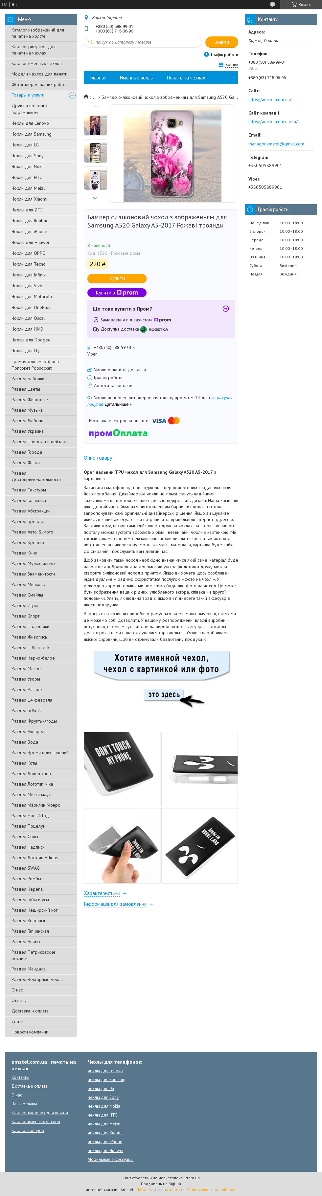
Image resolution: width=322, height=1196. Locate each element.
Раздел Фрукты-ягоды (34, 721)
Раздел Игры (25, 605)
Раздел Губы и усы (30, 899)
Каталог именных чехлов (37, 63)
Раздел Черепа (27, 889)
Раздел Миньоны (29, 584)
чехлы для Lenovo (105, 1071)
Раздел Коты (24, 763)
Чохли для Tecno (29, 264)
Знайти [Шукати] (222, 42)
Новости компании (30, 1032)
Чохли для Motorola (32, 296)
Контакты (20, 1077)
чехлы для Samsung (107, 1079)
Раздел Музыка (27, 410)
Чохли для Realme (30, 221)
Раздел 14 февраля (32, 700)
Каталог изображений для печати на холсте (38, 33)
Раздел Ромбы (26, 878)
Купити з (117, 293)
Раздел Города (27, 452)
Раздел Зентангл (28, 921)
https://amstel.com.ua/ (269, 99)
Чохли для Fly (26, 351)
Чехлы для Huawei (30, 242)
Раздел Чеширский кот (35, 910)
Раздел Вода (25, 742)
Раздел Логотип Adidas (35, 857)
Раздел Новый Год (30, 815)
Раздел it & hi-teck (30, 647)
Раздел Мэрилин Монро (36, 805)
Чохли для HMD (27, 329)
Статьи (18, 1021)
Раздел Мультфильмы (33, 563)
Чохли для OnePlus (31, 307)
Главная (98, 77)
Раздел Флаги (26, 463)
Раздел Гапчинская (30, 931)
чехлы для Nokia (104, 1106)
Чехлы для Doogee (31, 340)
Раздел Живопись (29, 637)
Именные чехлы (136, 77)
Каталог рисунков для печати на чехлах (34, 50)
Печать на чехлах (186, 77)
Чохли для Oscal (28, 318)
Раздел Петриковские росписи (34, 955)
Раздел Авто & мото (32, 532)
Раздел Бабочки (28, 378)
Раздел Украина (28, 431)
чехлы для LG (101, 1088)
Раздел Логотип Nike (32, 784)
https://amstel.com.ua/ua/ (273, 121)
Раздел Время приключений (40, 752)
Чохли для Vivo (27, 286)
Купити (117, 278)
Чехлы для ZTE (27, 210)
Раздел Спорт (25, 616)
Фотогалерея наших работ (39, 84)
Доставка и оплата (30, 1011)
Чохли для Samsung (32, 134)
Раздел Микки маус (31, 794)
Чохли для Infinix (29, 275)
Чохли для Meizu (29, 188)
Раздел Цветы (26, 389)
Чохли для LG (25, 145)
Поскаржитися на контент (160, 1189)
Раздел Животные (30, 399)
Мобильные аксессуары (110, 1159)
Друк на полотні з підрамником (29, 109)
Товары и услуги (28, 95)
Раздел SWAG (26, 868)
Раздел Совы (25, 836)
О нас (17, 990)
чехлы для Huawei (105, 1150)
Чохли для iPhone (29, 231)
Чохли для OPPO (29, 253)
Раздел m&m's (26, 710)
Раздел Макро (26, 668)
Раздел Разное (27, 689)
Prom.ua (192, 1177)
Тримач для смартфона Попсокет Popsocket (35, 365)
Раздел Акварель (29, 731)
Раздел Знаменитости (33, 574)
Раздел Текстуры (29, 490)
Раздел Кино (24, 553)
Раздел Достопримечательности (36, 476)
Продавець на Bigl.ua (161, 1183)
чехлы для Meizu (104, 1124)
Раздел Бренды (28, 521)
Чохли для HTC (27, 177)
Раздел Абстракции (31, 511)
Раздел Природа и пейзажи (40, 442)
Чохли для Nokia (28, 166)
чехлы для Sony (103, 1097)
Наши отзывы (24, 1104)
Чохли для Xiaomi (29, 199)
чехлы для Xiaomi (105, 1133)
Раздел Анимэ (26, 942)
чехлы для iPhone (105, 1141)
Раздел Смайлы (27, 595)
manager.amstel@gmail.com (276, 144)
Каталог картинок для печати (40, 1113)
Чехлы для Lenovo (30, 123)
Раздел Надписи (28, 847)
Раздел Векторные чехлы (37, 979)
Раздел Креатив (28, 542)
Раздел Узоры (26, 679)
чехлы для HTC (102, 1115)
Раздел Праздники (30, 626)
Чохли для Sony (28, 156)
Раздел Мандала (29, 969)
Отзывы (19, 1000)
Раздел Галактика (29, 500)
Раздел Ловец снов (31, 773)
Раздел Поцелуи (28, 826)
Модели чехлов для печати (39, 74)
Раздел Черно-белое (33, 658)
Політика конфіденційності (212, 1189)
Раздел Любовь (27, 421)
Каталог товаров (28, 1130)
